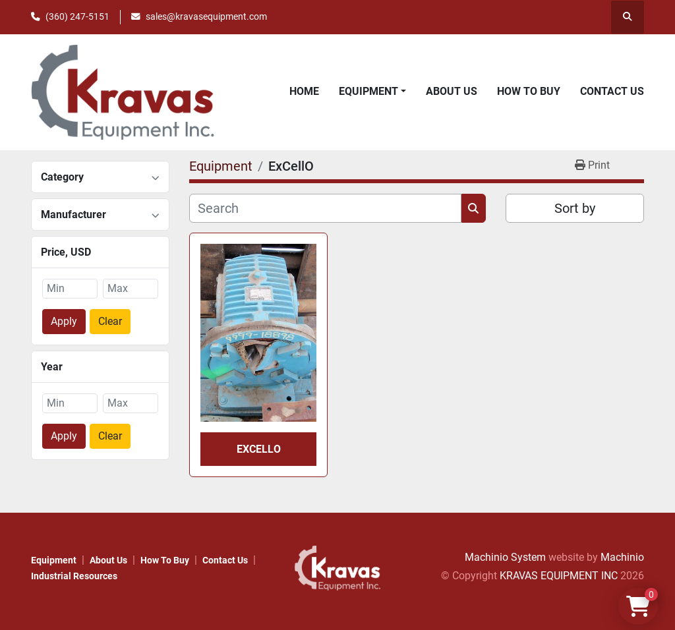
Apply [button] (64, 321)
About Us (451, 91)
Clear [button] (110, 321)
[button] (372, 92)
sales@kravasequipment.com (206, 16)
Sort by (574, 208)
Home (304, 91)
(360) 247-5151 (77, 16)
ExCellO (259, 449)
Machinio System (505, 557)
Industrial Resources (74, 576)
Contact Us (612, 91)
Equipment (368, 91)
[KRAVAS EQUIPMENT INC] (337, 567)
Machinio (622, 557)
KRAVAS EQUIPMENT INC (559, 575)
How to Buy (528, 91)
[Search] (325, 208)
